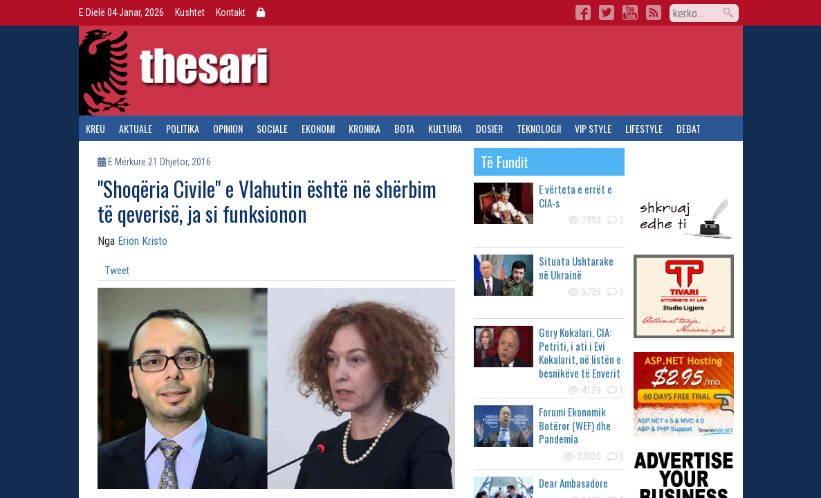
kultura (445, 128)
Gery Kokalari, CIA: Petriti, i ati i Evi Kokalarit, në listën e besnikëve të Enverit (580, 352)
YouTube (630, 12)
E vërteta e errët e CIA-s (575, 195)
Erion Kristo (142, 241)
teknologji (539, 128)
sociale (272, 128)
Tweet (117, 270)
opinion (228, 128)
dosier (489, 128)
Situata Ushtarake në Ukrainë (576, 267)
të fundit (504, 161)
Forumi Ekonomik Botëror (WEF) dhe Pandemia (575, 425)
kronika (364, 128)
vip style (593, 128)
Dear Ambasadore (573, 482)
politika (182, 128)
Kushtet (190, 12)
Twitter (606, 12)
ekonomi (318, 128)
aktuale (135, 128)
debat (688, 128)
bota (404, 128)
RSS (653, 12)
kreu (95, 128)
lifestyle (644, 128)
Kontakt (231, 12)
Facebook (583, 12)
